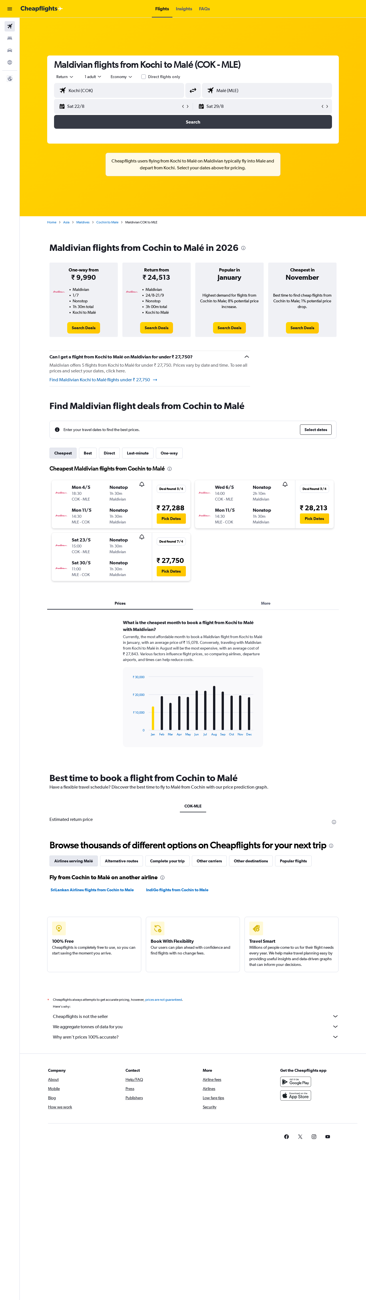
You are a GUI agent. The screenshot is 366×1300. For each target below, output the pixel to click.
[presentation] (243, 248)
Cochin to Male (107, 222)
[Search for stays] (9, 38)
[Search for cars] (9, 50)
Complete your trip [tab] (167, 861)
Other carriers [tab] (209, 861)
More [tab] (265, 603)
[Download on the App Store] (295, 1095)
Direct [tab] (109, 453)
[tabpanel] (193, 689)
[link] (83, 328)
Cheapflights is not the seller (196, 1016)
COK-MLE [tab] (193, 806)
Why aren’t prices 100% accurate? (196, 1036)
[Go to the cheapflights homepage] (42, 9)
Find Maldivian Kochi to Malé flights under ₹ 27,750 (103, 380)
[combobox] (65, 77)
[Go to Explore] (9, 62)
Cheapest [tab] (63, 453)
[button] (9, 9)
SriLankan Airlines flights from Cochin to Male (92, 890)
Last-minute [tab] (138, 453)
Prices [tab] (120, 603)
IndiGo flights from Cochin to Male (177, 890)
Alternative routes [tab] (121, 861)
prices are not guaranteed (163, 1000)
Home (51, 222)
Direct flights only (164, 76)
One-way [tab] (169, 453)
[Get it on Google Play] (295, 1082)
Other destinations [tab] (251, 861)
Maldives (82, 222)
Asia (66, 222)
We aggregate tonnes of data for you (196, 1026)
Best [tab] (88, 453)
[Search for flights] (9, 26)
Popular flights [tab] (293, 861)
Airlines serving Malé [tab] (73, 861)
